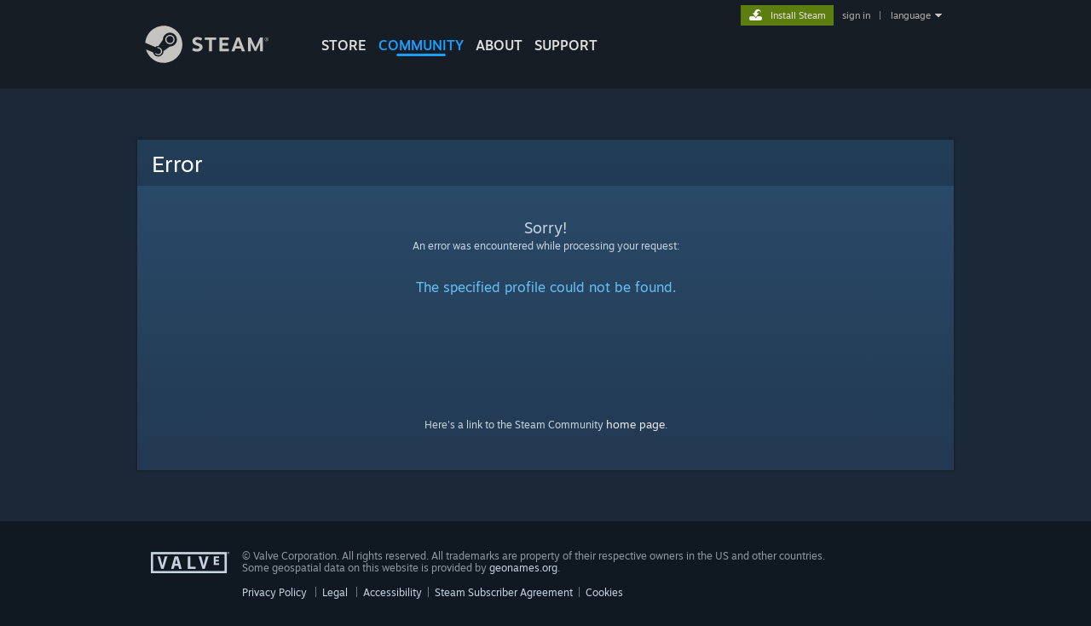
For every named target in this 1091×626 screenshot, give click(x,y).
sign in (856, 15)
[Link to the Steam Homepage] (220, 58)
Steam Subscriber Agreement (504, 592)
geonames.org (523, 567)
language (911, 15)
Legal (335, 592)
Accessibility (392, 592)
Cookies (604, 592)
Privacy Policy (274, 592)
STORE (344, 45)
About (499, 45)
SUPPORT (565, 45)
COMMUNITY (421, 45)
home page (635, 424)
